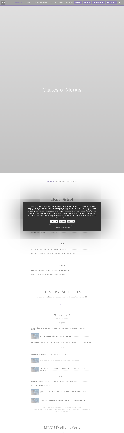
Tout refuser (62, 221)
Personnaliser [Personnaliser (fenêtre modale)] (71, 221)
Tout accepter (54, 221)
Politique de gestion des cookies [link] (62, 227)
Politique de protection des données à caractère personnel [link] (62, 224)
